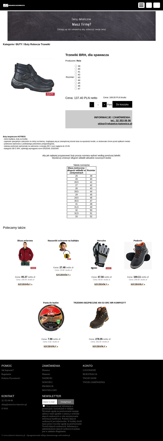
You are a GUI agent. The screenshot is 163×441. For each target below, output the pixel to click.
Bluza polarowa (25, 240)
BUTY (19, 44)
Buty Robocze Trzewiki (37, 44)
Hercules (101, 240)
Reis (79, 61)
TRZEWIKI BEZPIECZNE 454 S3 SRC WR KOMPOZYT (100, 303)
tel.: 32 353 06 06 (121, 120)
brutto (117, 97)
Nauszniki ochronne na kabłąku (63, 240)
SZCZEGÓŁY (25, 284)
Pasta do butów (51, 303)
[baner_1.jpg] (81, 26)
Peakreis (138, 240)
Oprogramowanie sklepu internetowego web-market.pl (48, 435)
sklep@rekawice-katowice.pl (115, 123)
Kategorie (8, 44)
